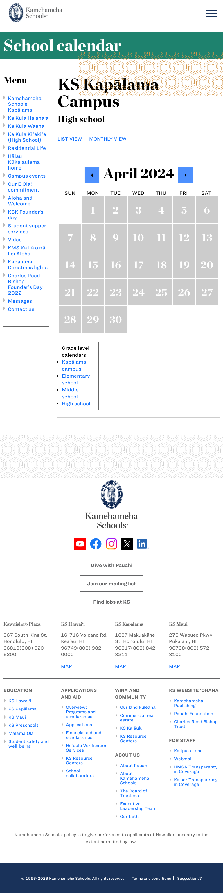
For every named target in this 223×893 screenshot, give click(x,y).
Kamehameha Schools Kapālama (25, 104)
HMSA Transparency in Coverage (195, 769)
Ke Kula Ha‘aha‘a (28, 118)
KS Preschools (23, 725)
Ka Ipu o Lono (188, 750)
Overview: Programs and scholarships (81, 712)
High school (76, 403)
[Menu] (210, 13)
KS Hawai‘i (19, 701)
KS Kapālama (22, 709)
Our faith (129, 816)
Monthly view (108, 138)
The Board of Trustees (133, 793)
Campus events (27, 175)
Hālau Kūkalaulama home (24, 162)
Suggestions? (189, 878)
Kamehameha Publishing (188, 703)
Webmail (183, 759)
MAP (66, 666)
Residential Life (27, 148)
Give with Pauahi (111, 565)
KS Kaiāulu (131, 728)
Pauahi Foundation (193, 713)
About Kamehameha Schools (134, 778)
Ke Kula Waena (26, 126)
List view (69, 138)
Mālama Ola (21, 733)
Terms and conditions (151, 878)
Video (15, 239)
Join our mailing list (111, 583)
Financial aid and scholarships (83, 735)
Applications (79, 724)
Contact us (21, 309)
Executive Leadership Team (138, 806)
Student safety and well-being (28, 743)
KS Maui (17, 717)
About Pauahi (134, 765)
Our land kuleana (138, 707)
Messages (20, 301)
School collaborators (80, 773)
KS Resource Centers (79, 760)
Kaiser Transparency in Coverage (195, 782)
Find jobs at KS (111, 601)
